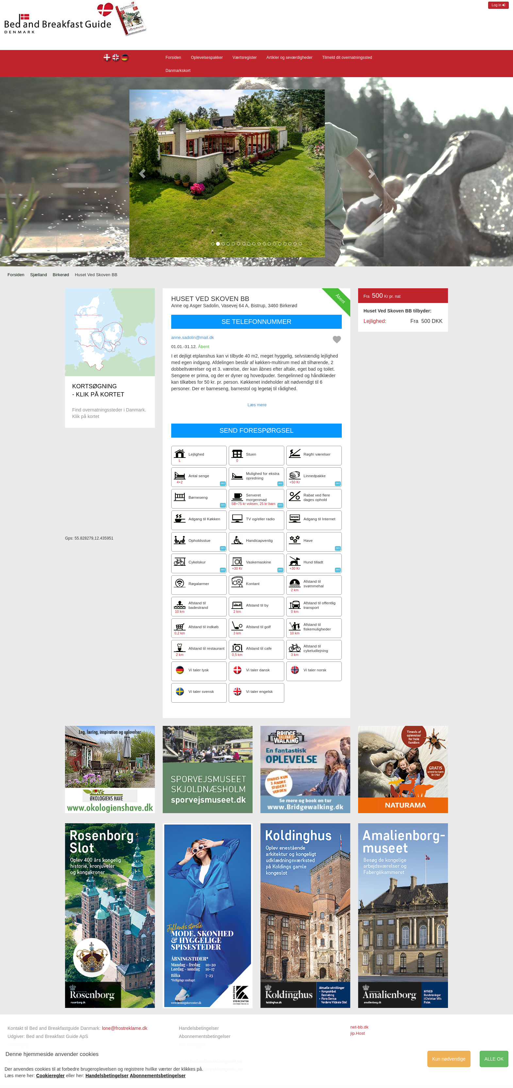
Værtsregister (245, 57)
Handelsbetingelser (199, 1028)
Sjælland (38, 274)
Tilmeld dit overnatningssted (347, 57)
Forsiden (173, 57)
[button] (142, 173)
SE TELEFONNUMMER (256, 321)
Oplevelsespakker (207, 57)
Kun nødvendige (449, 1059)
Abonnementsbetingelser (205, 1036)
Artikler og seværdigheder (290, 57)
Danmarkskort (178, 70)
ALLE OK (494, 1059)
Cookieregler (50, 1075)
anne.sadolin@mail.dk (192, 337)
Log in (498, 5)
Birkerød (61, 274)
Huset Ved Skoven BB (107, 58)
